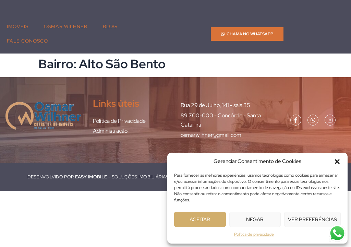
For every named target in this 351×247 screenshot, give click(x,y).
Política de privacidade (254, 234)
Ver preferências (312, 219)
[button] (337, 161)
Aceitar (200, 219)
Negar (255, 219)
